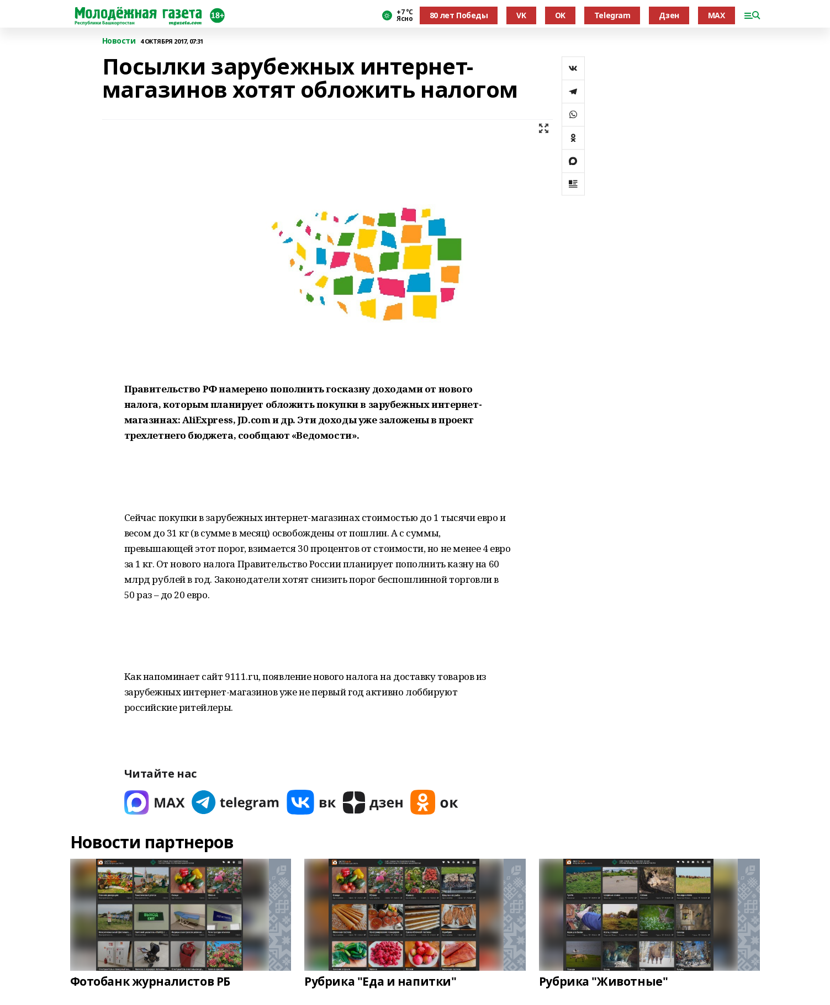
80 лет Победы (459, 15)
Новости (119, 41)
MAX (716, 15)
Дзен (669, 15)
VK (521, 15)
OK (560, 15)
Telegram (612, 15)
